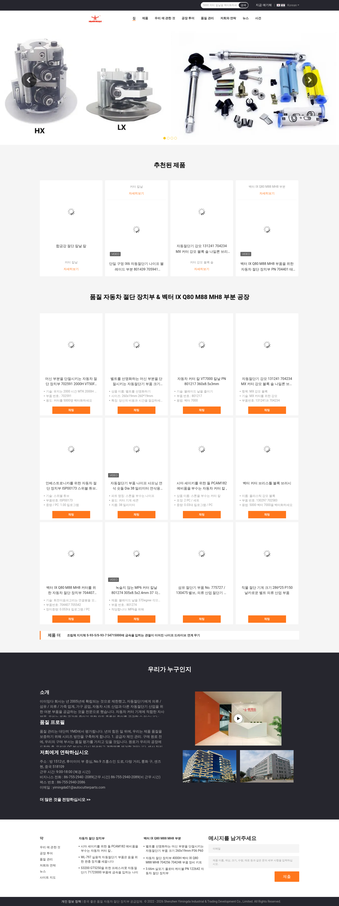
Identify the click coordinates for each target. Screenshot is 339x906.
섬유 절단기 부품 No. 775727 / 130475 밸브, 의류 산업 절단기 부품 (201, 590)
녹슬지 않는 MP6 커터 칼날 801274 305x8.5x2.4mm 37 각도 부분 (136, 590)
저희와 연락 (228, 18)
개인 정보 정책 (71, 901)
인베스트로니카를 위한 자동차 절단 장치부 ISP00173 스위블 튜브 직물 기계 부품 (71, 486)
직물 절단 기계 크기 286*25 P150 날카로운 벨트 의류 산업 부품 (267, 590)
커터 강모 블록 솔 (201, 262)
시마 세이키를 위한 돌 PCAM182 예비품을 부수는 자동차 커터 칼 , (202, 485)
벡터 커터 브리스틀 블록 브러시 (267, 483)
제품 (145, 18)
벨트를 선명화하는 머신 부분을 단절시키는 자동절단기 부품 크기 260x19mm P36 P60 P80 (136, 382)
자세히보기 (71, 269)
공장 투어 (188, 18)
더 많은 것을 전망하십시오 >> (65, 799)
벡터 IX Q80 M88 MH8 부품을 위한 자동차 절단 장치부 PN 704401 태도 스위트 (267, 267)
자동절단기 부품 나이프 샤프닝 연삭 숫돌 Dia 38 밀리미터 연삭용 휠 (136, 486)
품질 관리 (207, 18)
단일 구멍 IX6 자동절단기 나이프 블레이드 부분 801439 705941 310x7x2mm (136, 267)
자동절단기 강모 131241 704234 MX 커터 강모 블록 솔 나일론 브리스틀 (202, 249)
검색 (243, 5)
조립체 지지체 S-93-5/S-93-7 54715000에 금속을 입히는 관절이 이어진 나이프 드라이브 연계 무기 (133, 635)
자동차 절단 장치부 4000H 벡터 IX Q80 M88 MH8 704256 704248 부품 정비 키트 (174, 860)
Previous (29, 80)
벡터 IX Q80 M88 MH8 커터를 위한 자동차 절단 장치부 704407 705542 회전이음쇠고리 (71, 590)
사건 (258, 18)
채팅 (71, 410)
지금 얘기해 (264, 5)
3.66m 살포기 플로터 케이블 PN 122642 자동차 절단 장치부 (175, 871)
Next (309, 80)
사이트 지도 (48, 877)
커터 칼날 (71, 262)
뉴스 (246, 18)
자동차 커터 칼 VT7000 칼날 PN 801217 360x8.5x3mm (201, 381)
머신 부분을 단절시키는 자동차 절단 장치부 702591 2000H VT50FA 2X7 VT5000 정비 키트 (71, 382)
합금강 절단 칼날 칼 (71, 246)
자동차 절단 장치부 (92, 838)
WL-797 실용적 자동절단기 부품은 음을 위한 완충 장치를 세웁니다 (109, 859)
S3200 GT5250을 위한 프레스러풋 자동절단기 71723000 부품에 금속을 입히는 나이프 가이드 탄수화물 (109, 870)
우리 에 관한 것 (165, 18)
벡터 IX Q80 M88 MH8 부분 (267, 186)
